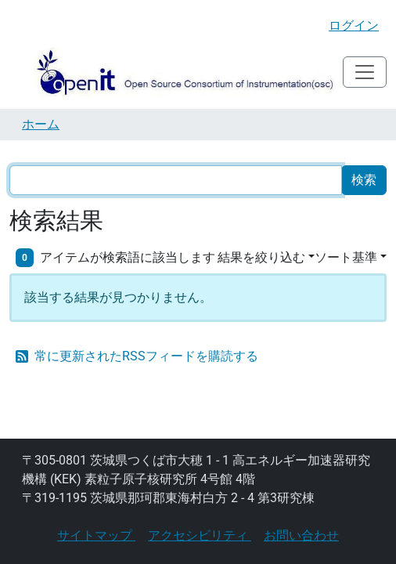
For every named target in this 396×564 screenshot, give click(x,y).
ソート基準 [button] (346, 257)
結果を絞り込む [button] (261, 257)
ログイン (354, 25)
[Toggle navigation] (365, 72)
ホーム (40, 124)
